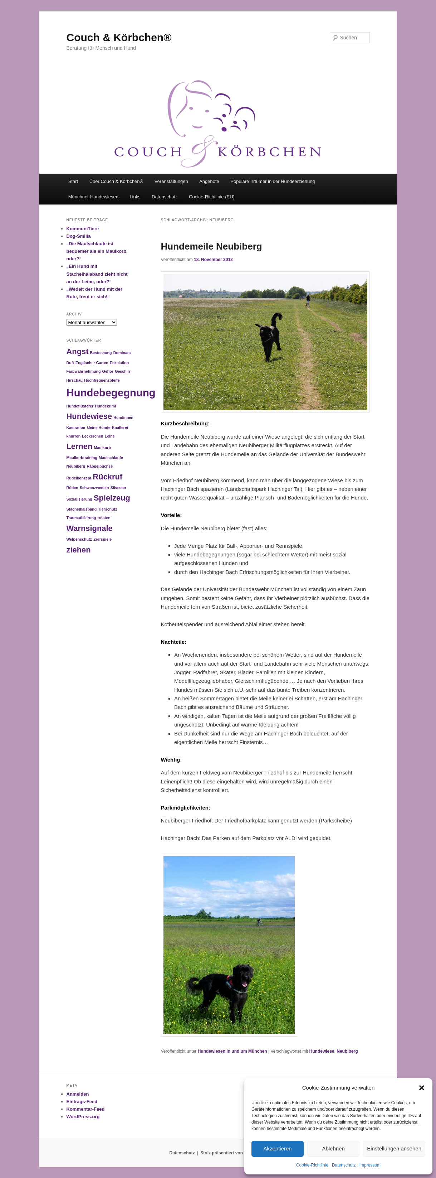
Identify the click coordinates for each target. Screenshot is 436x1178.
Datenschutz (344, 1165)
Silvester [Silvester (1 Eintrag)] (118, 488)
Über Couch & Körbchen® (116, 181)
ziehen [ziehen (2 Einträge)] (79, 549)
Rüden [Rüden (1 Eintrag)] (72, 488)
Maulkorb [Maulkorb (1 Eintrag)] (102, 447)
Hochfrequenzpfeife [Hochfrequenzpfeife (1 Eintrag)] (101, 380)
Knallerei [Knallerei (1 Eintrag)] (120, 427)
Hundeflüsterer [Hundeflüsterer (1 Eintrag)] (80, 406)
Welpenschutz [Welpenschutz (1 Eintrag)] (79, 539)
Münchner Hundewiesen (93, 196)
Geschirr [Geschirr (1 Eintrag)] (123, 371)
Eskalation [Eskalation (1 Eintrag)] (119, 363)
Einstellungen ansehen (394, 1148)
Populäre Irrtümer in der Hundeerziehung (272, 181)
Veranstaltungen (171, 181)
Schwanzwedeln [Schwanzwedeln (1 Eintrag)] (94, 488)
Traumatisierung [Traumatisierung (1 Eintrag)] (81, 518)
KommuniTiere (83, 228)
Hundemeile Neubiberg (211, 246)
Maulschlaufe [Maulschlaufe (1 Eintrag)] (111, 457)
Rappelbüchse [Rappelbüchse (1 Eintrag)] (100, 466)
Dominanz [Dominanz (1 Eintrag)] (122, 353)
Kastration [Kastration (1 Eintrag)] (76, 427)
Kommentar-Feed (86, 1109)
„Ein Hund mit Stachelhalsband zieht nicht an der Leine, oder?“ (97, 274)
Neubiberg (347, 1051)
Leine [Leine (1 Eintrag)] (110, 436)
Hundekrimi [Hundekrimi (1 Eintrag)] (105, 406)
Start (73, 181)
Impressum (370, 1165)
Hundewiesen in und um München (232, 1051)
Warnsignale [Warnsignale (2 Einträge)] (90, 528)
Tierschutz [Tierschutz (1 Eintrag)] (107, 509)
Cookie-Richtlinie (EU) (212, 196)
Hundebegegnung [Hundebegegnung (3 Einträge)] (111, 393)
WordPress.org (83, 1116)
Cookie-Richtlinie (312, 1165)
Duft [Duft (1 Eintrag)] (70, 363)
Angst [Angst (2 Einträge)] (78, 351)
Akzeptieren (277, 1148)
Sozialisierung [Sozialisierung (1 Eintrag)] (79, 499)
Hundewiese (321, 1051)
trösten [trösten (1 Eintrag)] (104, 518)
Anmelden (78, 1094)
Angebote (209, 181)
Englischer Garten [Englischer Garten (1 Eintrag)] (91, 363)
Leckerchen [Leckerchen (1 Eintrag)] (92, 436)
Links (134, 196)
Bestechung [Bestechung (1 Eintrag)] (101, 353)
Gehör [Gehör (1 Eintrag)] (107, 371)
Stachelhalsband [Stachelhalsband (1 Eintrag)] (82, 509)
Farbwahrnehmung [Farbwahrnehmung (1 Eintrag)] (84, 371)
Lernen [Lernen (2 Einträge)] (80, 446)
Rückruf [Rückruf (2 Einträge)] (108, 476)
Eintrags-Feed (82, 1101)
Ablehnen (333, 1148)
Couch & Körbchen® (119, 37)
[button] (421, 1087)
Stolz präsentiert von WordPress (233, 1152)
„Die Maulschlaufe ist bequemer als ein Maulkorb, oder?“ (97, 251)
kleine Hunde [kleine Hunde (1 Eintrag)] (98, 427)
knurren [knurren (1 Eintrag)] (74, 436)
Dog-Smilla (79, 236)
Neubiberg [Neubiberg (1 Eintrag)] (76, 466)
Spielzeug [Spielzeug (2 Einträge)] (112, 497)
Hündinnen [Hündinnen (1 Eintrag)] (123, 417)
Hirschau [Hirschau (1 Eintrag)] (75, 380)
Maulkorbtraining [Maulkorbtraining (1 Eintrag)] (82, 457)
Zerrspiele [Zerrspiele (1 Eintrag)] (102, 539)
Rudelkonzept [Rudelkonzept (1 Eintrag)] (79, 478)
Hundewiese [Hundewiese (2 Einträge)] (89, 416)
